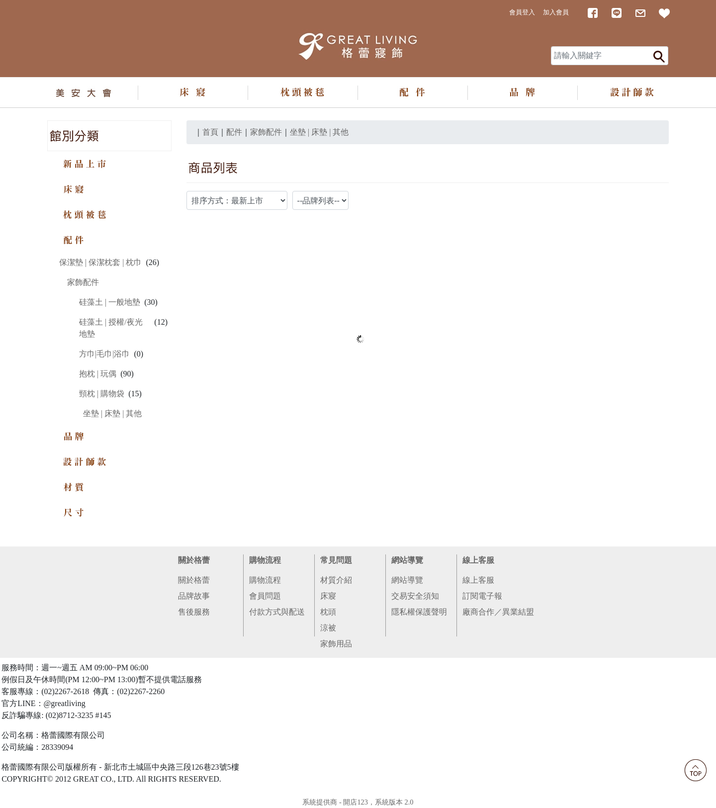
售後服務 (194, 612)
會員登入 (522, 12)
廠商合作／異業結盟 (498, 612)
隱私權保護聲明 (419, 612)
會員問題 (265, 596)
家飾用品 (336, 643)
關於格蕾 (194, 560)
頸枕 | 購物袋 (101, 393)
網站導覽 (407, 560)
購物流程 (265, 560)
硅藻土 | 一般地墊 (109, 302)
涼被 (328, 628)
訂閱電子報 (482, 596)
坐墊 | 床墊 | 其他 (112, 413)
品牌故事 (194, 596)
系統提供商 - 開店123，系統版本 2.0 (357, 802)
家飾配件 (83, 282)
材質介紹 (336, 580)
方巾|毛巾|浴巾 (104, 354)
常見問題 (336, 560)
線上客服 (478, 560)
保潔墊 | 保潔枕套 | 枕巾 (100, 262)
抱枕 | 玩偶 (97, 373)
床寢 (328, 596)
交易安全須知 (415, 596)
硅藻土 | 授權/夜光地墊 (111, 328)
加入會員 (556, 12)
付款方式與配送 (277, 612)
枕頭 (328, 612)
